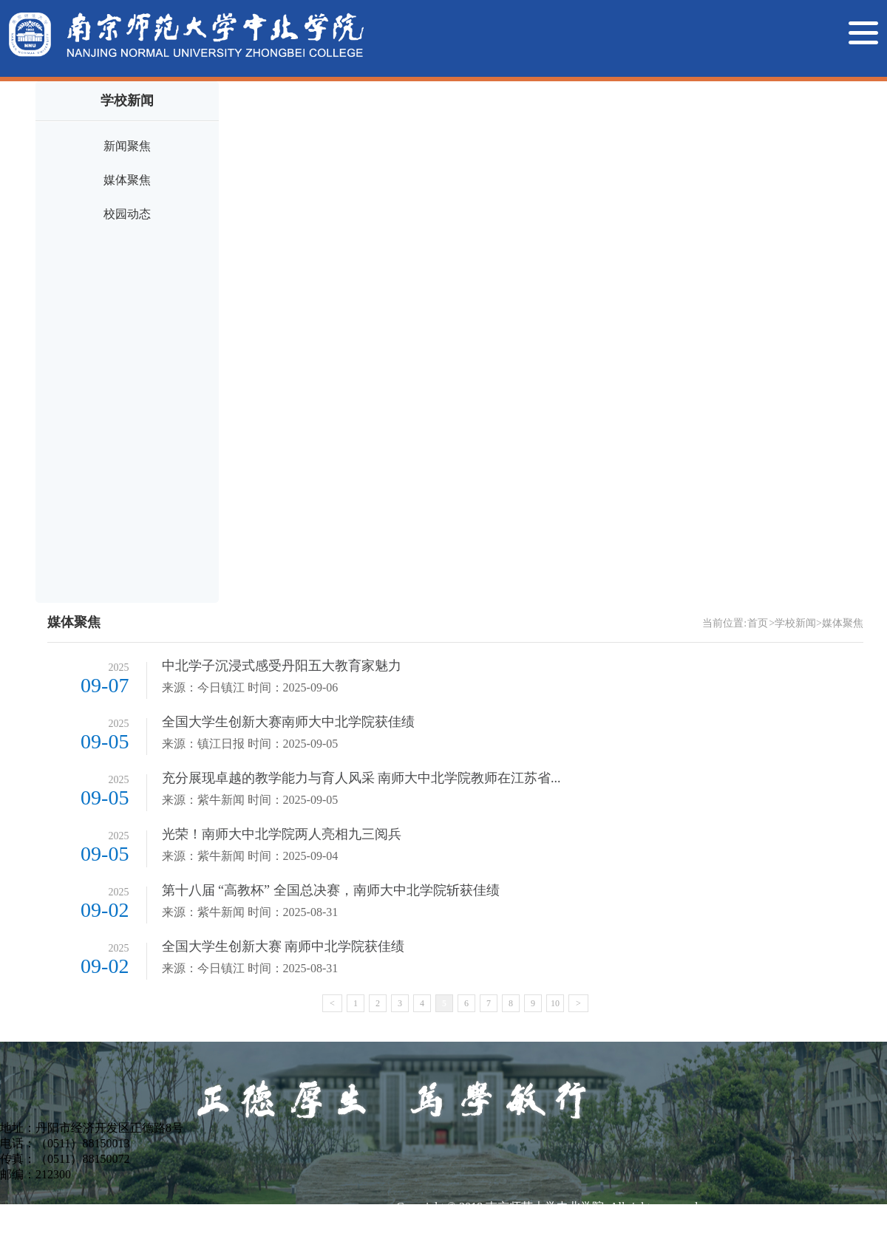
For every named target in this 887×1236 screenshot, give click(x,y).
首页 (757, 623)
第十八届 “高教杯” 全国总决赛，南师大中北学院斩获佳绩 (331, 890)
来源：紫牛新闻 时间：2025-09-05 (250, 799)
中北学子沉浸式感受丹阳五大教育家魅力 (281, 665)
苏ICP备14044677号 (446, 1226)
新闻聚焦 (127, 146)
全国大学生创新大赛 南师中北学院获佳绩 (283, 946)
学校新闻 (795, 623)
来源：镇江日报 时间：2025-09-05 (250, 743)
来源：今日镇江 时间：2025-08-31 (250, 968)
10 (555, 1003)
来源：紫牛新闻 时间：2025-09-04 (250, 856)
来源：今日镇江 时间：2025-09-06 (250, 687)
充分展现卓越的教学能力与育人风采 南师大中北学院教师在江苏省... (361, 778)
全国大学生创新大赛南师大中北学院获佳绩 (288, 721)
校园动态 (127, 214)
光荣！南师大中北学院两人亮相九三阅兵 (281, 834)
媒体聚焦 (127, 180)
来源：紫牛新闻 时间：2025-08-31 (250, 912)
